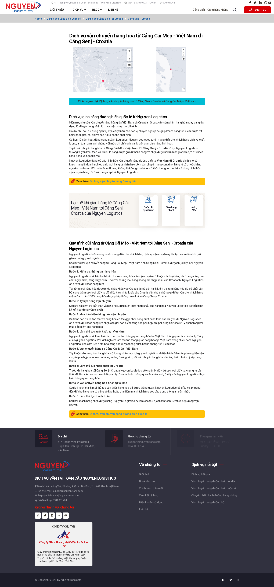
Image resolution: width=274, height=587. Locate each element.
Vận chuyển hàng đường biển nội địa (213, 481)
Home (38, 18)
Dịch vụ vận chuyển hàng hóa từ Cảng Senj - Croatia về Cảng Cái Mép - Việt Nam (147, 101)
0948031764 (169, 2)
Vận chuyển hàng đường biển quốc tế (213, 488)
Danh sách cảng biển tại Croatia (104, 18)
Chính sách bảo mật (151, 488)
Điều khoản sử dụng (151, 502)
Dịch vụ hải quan (201, 474)
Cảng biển (200, 9)
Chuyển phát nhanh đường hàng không (214, 495)
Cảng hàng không (219, 9)
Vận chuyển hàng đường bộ (207, 502)
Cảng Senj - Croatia (139, 18)
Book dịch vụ (147, 481)
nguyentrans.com (71, 580)
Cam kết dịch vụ (148, 495)
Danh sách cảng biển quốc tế (64, 18)
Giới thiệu (144, 474)
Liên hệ (143, 509)
